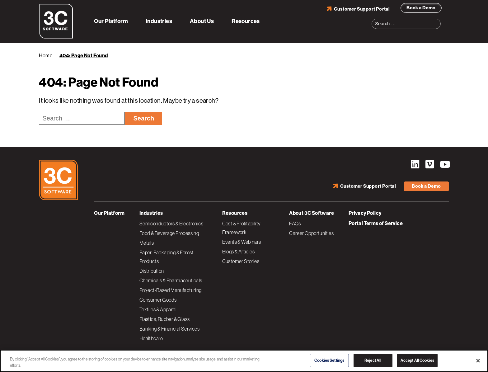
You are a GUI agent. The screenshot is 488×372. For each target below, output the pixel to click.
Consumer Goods (158, 300)
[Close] (478, 360)
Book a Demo (420, 8)
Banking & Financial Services (169, 329)
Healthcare (151, 338)
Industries (159, 21)
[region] (244, 361)
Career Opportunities (311, 233)
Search (143, 118)
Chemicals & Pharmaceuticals (170, 280)
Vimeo (429, 164)
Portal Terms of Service (376, 223)
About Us (202, 21)
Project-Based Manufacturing (170, 290)
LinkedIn (415, 164)
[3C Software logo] (56, 37)
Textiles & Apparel (157, 309)
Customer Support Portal (362, 9)
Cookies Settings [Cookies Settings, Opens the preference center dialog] (329, 360)
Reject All (372, 360)
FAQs (295, 223)
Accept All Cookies (417, 360)
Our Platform (111, 21)
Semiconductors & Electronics (171, 223)
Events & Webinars (241, 242)
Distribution (151, 271)
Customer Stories (240, 261)
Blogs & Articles (238, 251)
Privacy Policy (365, 213)
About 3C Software (311, 213)
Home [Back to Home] (46, 56)
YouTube (444, 164)
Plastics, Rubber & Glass (164, 319)
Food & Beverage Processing (169, 233)
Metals (146, 243)
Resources (246, 21)
